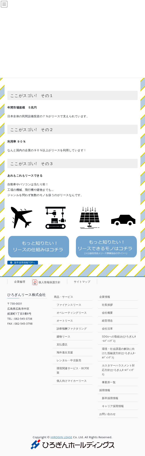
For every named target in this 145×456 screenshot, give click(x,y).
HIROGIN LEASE (61, 437)
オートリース (65, 320)
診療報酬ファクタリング (72, 328)
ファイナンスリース (69, 304)
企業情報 (104, 297)
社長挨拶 (107, 304)
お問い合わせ (107, 414)
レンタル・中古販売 (69, 360)
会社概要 (107, 312)
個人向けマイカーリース (72, 380)
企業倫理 (19, 281)
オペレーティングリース (72, 312)
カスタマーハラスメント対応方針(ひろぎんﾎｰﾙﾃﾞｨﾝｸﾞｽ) (118, 370)
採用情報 (104, 390)
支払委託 (62, 344)
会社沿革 (107, 328)
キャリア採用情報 (113, 406)
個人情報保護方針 (49, 282)
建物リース (63, 336)
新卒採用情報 (110, 398)
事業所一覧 (109, 382)
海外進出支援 (65, 352)
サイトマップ (82, 281)
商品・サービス (63, 297)
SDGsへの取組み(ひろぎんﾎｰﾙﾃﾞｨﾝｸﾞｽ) (119, 339)
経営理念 (107, 320)
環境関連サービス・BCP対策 (73, 370)
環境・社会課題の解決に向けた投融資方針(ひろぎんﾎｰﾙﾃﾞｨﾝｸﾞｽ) (119, 353)
